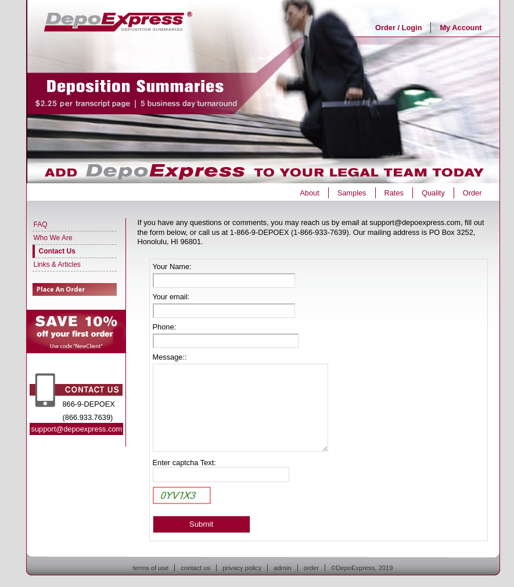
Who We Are (53, 238)
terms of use (151, 567)
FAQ (41, 224)
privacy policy (241, 567)
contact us (195, 567)
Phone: (165, 327)
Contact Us (57, 251)
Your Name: (172, 266)
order (311, 567)
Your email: (171, 296)
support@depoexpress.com (77, 429)
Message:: (170, 357)
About (309, 193)
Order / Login (398, 27)
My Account (460, 27)
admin (282, 567)
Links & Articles (57, 264)
